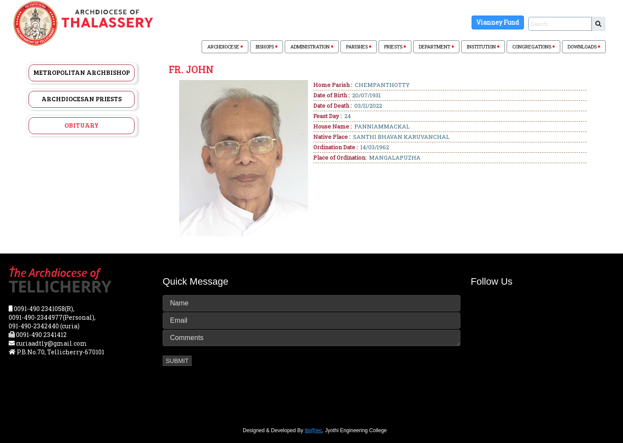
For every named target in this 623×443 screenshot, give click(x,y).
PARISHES (358, 46)
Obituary (81, 125)
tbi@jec (313, 430)
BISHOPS (266, 46)
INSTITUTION (483, 46)
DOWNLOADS (584, 46)
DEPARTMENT (436, 46)
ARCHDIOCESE (225, 46)
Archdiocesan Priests (82, 98)
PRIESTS (395, 46)
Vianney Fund (497, 22)
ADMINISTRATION (311, 46)
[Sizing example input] (560, 24)
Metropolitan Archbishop (81, 72)
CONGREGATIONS (533, 46)
